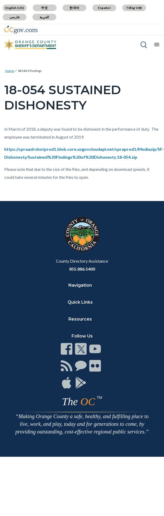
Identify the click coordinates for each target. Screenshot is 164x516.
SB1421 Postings (30, 71)
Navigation (80, 285)
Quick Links (80, 302)
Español (104, 8)
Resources (80, 319)
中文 (44, 8)
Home (9, 71)
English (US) (14, 8)
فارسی (15, 17)
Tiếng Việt (134, 8)
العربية (44, 17)
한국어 (74, 8)
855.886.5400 (82, 268)
